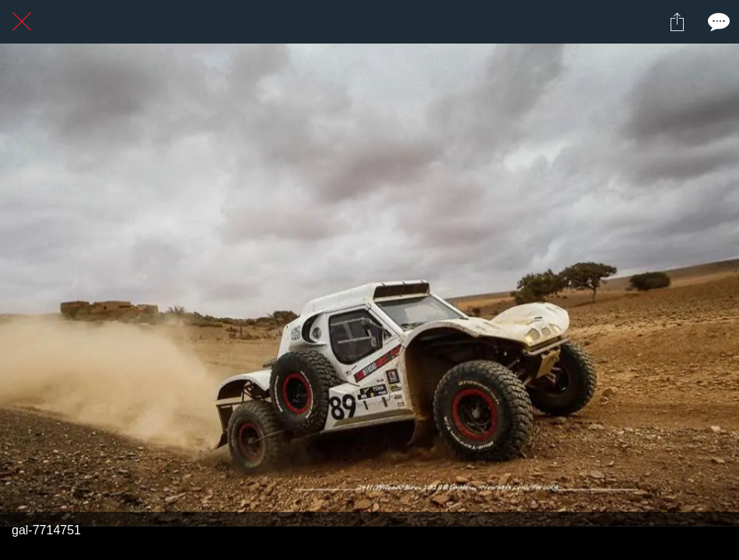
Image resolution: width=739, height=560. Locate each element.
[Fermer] (21, 21)
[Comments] (717, 21)
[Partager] (676, 21)
